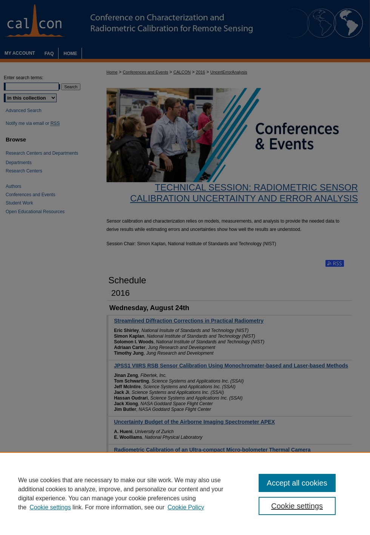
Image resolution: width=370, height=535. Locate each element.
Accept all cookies (297, 483)
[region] (185, 493)
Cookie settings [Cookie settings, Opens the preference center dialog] (297, 506)
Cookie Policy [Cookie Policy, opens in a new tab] (186, 507)
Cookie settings (50, 507)
